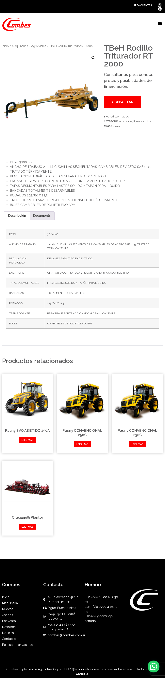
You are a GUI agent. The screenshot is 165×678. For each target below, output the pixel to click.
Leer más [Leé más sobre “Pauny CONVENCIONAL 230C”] (137, 444)
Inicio (5, 46)
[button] (160, 23)
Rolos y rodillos (142, 121)
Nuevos (115, 126)
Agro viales (38, 46)
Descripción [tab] (17, 215)
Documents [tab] (42, 215)
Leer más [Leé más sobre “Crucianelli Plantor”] (27, 526)
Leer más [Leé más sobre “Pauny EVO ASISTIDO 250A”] (27, 440)
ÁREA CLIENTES (143, 5)
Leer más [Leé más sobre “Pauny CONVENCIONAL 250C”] (82, 444)
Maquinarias (20, 46)
